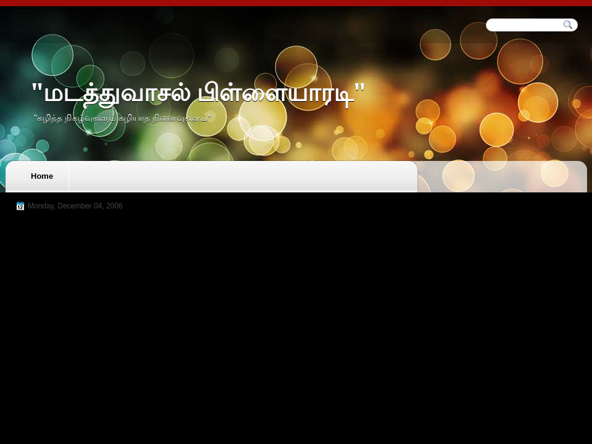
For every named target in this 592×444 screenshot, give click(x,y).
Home (42, 176)
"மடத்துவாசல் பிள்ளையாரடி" (198, 92)
